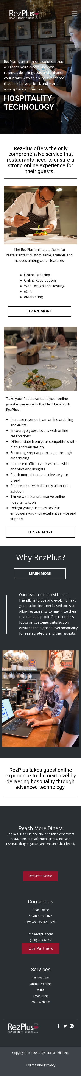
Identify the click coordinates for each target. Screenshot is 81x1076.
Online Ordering (40, 984)
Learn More (40, 573)
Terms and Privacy (40, 1065)
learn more (39, 311)
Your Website (40, 1002)
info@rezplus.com (40, 934)
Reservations (40, 978)
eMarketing (40, 996)
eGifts (40, 990)
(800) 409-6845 (40, 940)
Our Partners (40, 948)
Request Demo (40, 875)
